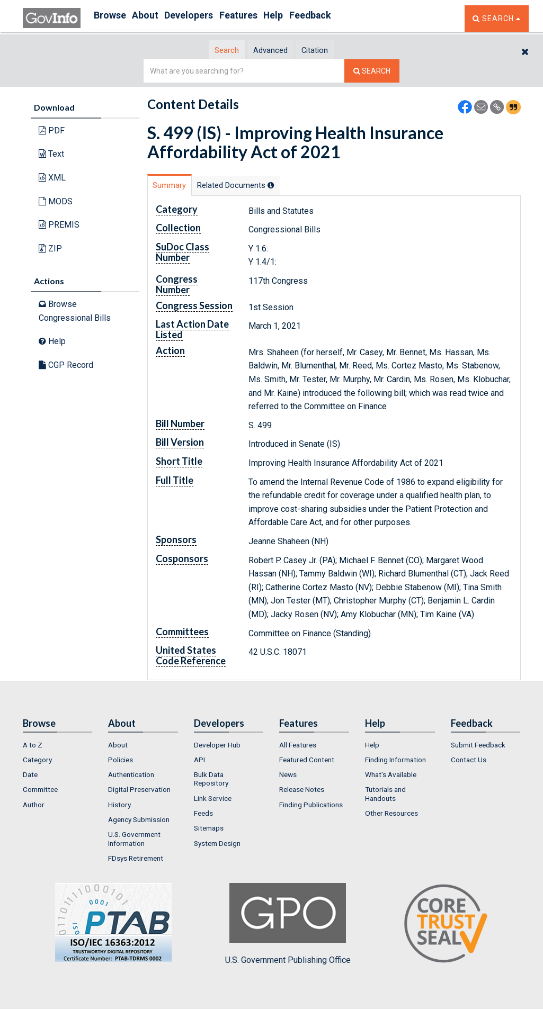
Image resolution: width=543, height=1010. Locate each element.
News (288, 776)
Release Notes (301, 791)
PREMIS (59, 225)
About (155, 18)
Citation (333, 51)
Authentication (131, 776)
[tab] (209, 50)
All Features (297, 746)
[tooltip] (303, 186)
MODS (56, 202)
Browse (111, 18)
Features (264, 18)
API (199, 761)
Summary (178, 186)
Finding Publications (311, 806)
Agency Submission (139, 821)
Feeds (203, 814)
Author (33, 806)
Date (30, 776)
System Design (217, 845)
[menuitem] (58, 746)
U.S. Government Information (134, 840)
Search (208, 51)
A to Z (32, 746)
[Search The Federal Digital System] (371, 72)
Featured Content (306, 761)
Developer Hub (217, 746)
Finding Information (395, 761)
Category (37, 761)
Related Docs (265, 186)
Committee (40, 791)
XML (52, 178)
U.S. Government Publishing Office (288, 926)
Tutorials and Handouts (385, 795)
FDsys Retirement (135, 859)
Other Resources (391, 814)
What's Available (390, 776)
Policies (120, 761)
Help (307, 18)
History (119, 806)
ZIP (50, 249)
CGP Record (66, 365)
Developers (206, 18)
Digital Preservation (139, 791)
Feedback (351, 18)
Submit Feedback (478, 746)
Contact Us (468, 761)
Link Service (213, 800)
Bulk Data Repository (211, 780)
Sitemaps (209, 830)
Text (51, 155)
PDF (52, 131)
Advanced (270, 51)
